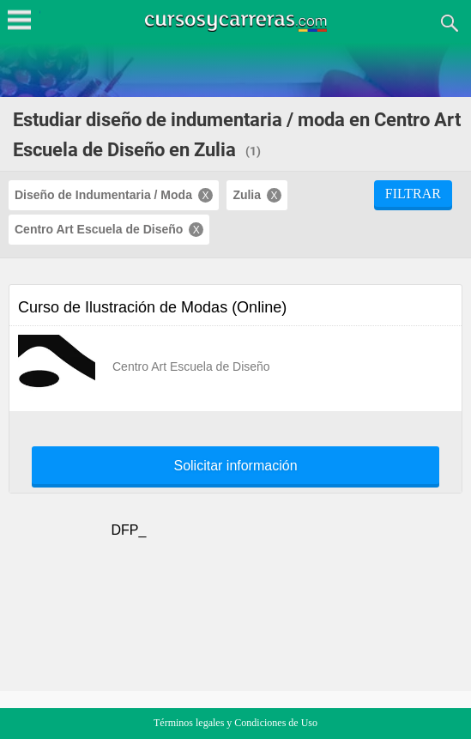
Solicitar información (235, 466)
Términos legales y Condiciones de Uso (235, 723)
